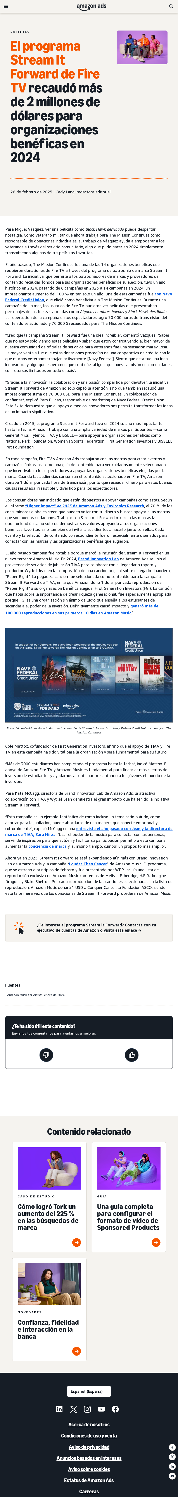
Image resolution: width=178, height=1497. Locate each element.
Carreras (89, 1491)
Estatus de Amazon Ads (89, 1480)
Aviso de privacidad (89, 1447)
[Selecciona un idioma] (89, 1391)
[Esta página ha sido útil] (132, 1055)
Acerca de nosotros (89, 1424)
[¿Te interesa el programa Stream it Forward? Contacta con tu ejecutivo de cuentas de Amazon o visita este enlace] (102, 928)
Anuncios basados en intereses (89, 1458)
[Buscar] (171, 6)
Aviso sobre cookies (89, 1469)
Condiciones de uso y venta (89, 1435)
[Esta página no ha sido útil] (46, 1055)
